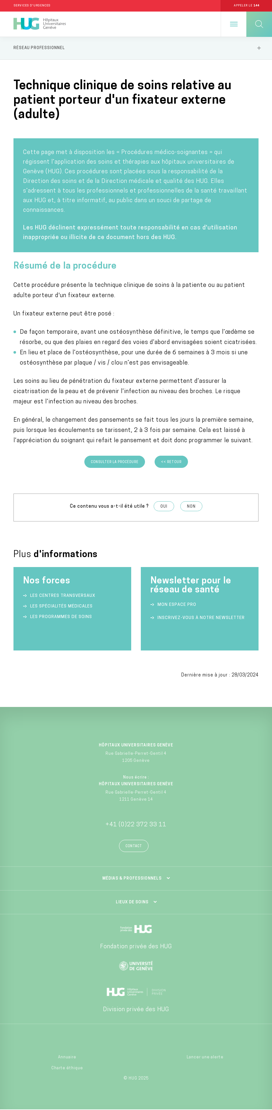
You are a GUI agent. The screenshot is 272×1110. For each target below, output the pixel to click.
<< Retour (171, 462)
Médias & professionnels (132, 879)
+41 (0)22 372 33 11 (136, 825)
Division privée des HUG (136, 1010)
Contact (133, 846)
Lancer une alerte (205, 1057)
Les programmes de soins (61, 617)
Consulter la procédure (115, 462)
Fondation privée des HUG (136, 947)
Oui (163, 507)
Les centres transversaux (62, 596)
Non (191, 507)
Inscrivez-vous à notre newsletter (201, 618)
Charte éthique (67, 1069)
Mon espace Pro (176, 605)
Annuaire (67, 1057)
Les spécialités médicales (61, 606)
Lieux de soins (132, 902)
